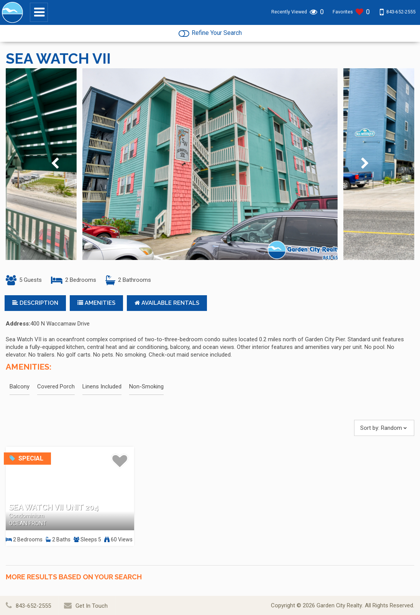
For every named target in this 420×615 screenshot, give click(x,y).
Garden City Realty (339, 605)
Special (26, 460)
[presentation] (55, 165)
